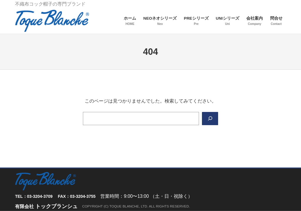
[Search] (210, 118)
